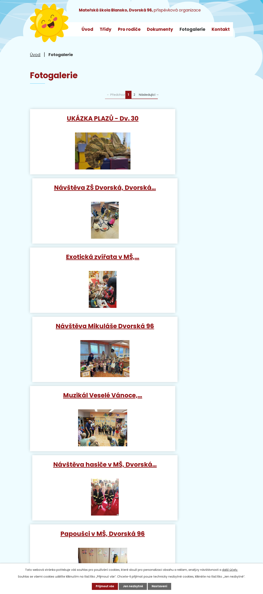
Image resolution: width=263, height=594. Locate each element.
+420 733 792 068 (89, 538)
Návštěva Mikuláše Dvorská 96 (183, 193)
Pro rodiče (129, 29)
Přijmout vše (103, 586)
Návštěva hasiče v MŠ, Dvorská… (183, 265)
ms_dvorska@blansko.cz (66, 546)
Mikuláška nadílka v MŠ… (183, 332)
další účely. (230, 569)
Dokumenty (160, 29)
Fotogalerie (192, 29)
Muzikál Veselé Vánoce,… (79, 261)
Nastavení (161, 586)
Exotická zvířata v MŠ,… (80, 189)
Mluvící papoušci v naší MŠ (79, 401)
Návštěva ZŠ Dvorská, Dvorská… (183, 122)
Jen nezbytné (133, 586)
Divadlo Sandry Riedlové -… (183, 401)
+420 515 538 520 (79, 530)
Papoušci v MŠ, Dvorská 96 (80, 332)
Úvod (87, 29)
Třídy (105, 29)
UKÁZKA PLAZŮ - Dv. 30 (80, 118)
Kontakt (221, 29)
